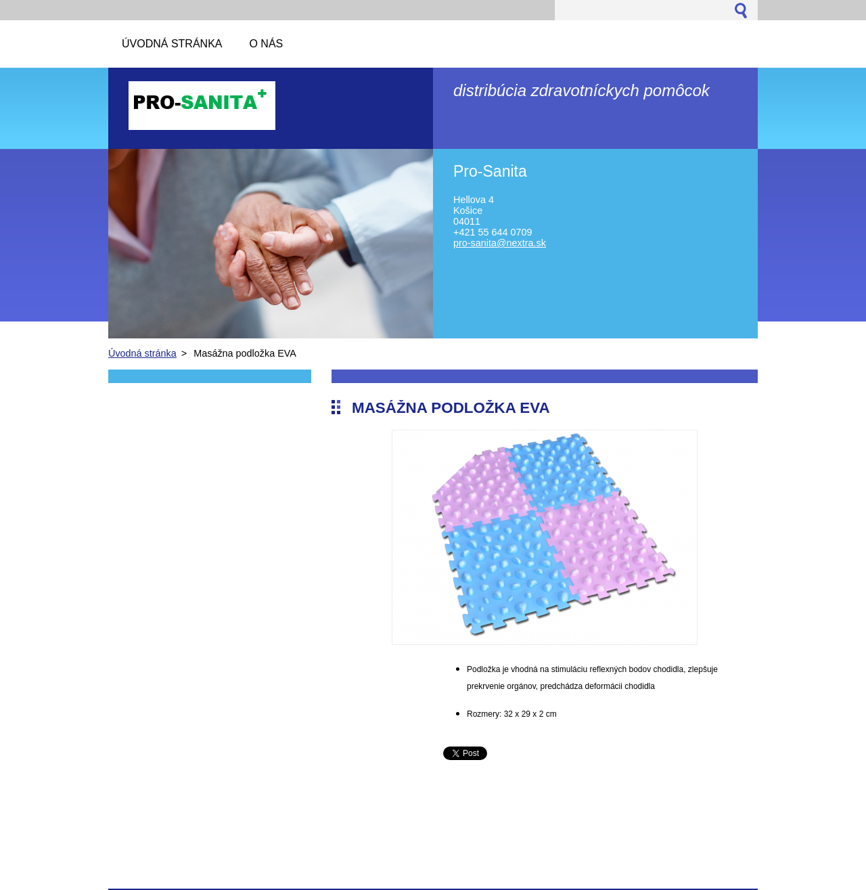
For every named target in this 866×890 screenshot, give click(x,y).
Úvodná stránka (142, 353)
